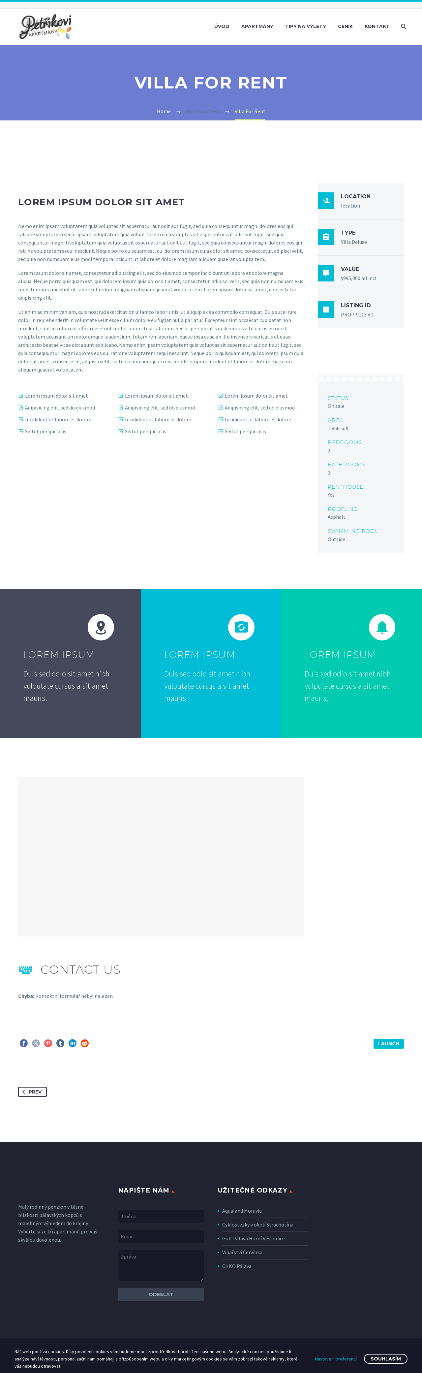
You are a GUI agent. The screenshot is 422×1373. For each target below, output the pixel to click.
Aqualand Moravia (242, 1210)
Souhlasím (386, 1359)
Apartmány (257, 26)
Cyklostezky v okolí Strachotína (257, 1224)
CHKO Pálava (237, 1266)
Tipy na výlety (305, 26)
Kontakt (377, 26)
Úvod (221, 26)
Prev (31, 1092)
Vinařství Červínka (242, 1252)
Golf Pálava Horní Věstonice (253, 1238)
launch (388, 1044)
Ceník (345, 26)
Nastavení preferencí (336, 1359)
